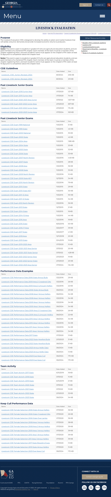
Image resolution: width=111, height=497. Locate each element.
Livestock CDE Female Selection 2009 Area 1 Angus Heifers (25, 431)
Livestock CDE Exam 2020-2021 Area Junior (19, 100)
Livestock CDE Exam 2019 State (14, 240)
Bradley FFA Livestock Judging (94, 43)
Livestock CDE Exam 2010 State (14, 187)
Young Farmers (37, 483)
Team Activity (8, 366)
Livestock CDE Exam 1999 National (15, 125)
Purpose (5, 37)
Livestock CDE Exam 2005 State (14, 150)
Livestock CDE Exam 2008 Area (14, 166)
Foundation (50, 483)
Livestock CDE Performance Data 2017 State (19, 335)
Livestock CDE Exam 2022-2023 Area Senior (19, 265)
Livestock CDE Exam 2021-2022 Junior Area (19, 104)
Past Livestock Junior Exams (17, 85)
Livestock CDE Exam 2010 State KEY (16, 191)
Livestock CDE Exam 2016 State (14, 224)
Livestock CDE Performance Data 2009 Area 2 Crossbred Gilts (26, 311)
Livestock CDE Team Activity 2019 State (17, 381)
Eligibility (6, 46)
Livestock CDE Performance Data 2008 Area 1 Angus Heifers (25, 294)
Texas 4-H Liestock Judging (92, 53)
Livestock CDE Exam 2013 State (14, 207)
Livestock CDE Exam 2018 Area (14, 236)
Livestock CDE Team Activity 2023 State (17, 397)
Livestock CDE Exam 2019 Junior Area (16, 96)
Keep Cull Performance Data (17, 403)
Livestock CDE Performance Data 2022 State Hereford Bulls (25, 339)
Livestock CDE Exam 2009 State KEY (16, 178)
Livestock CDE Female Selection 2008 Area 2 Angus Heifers (25, 427)
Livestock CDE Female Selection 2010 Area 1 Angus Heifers (25, 435)
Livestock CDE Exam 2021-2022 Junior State (19, 108)
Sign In (35, 489)
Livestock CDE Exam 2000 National (15, 133)
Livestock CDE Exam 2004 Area (14, 141)
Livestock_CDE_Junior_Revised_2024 (16, 75)
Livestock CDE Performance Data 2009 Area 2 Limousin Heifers (27, 315)
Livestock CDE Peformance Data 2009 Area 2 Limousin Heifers (26, 286)
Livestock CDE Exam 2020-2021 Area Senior (19, 249)
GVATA (26, 483)
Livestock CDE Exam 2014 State (14, 211)
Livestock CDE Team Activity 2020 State (17, 385)
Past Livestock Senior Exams (17, 118)
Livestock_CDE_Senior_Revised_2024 (16, 79)
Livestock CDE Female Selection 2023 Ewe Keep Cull (23, 451)
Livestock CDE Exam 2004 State (14, 145)
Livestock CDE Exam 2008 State (14, 170)
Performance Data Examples (17, 271)
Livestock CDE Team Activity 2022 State (17, 393)
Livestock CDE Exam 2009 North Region (18, 174)
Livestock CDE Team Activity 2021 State (17, 389)
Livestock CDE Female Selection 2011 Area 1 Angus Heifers (25, 439)
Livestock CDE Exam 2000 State (14, 137)
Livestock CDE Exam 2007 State (14, 162)
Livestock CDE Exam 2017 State (14, 232)
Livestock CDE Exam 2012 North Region (17, 203)
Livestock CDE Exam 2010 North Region (17, 183)
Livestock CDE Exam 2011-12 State (15, 199)
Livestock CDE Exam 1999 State (14, 129)
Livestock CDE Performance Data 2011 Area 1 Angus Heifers (25, 327)
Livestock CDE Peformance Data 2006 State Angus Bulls (24, 278)
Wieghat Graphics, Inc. (23, 489)
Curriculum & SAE (6, 483)
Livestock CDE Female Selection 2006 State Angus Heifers (25, 410)
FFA (19, 483)
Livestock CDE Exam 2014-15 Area (15, 216)
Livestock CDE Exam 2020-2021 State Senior (19, 253)
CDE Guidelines (9, 68)
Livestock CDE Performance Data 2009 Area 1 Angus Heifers (25, 302)
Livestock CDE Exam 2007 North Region (18, 158)
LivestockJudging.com (91, 47)
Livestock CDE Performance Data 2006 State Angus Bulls (24, 290)
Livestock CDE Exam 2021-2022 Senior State (19, 261)
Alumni (60, 483)
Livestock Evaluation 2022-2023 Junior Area (19, 112)
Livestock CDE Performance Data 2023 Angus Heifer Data (24, 348)
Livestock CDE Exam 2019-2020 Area (16, 244)
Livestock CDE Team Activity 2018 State (17, 377)
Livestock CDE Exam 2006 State (14, 154)
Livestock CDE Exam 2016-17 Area (15, 228)
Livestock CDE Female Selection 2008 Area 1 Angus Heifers (25, 422)
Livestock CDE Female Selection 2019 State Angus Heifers (25, 447)
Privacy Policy (55, 488)
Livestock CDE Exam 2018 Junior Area (16, 92)
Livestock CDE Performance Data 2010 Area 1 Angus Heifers (25, 319)
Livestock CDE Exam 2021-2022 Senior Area (19, 257)
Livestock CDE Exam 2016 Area (14, 220)
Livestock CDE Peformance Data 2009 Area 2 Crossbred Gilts (26, 282)
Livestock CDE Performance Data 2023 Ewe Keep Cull (23, 356)
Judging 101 (86, 45)
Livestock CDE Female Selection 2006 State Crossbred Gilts (25, 414)
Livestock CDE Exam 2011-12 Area (14, 195)
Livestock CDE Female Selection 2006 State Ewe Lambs (24, 418)
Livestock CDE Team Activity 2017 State (17, 373)
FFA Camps (70, 483)
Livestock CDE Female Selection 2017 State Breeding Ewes (25, 443)
